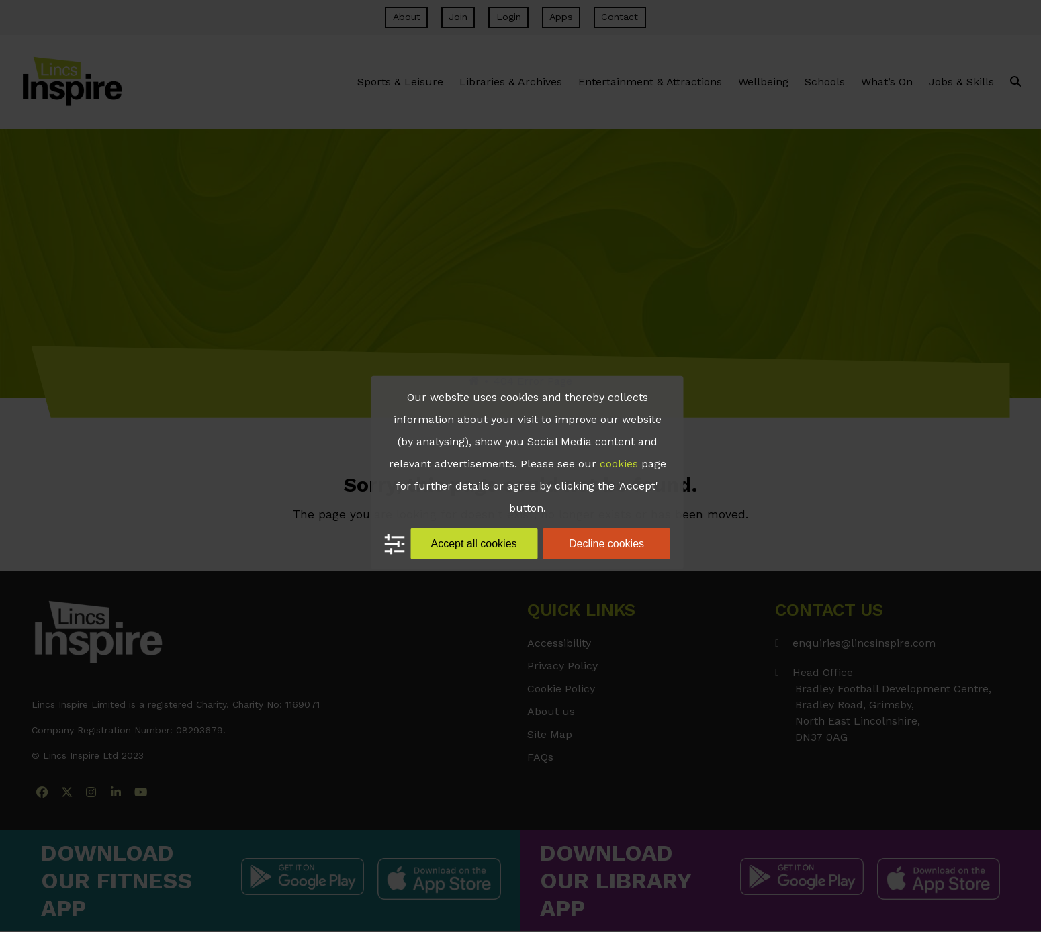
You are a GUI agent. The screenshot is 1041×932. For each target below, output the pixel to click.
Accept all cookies (473, 543)
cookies (619, 463)
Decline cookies (606, 543)
